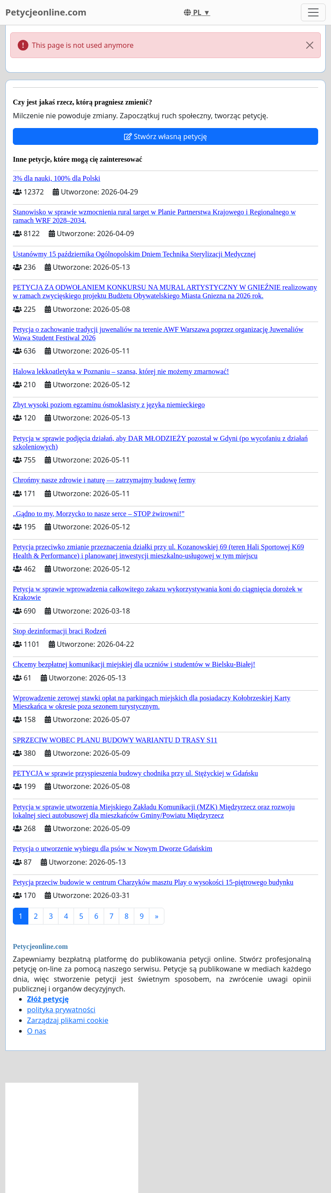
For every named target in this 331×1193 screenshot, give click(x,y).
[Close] (309, 45)
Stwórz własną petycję (165, 136)
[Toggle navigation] (313, 12)
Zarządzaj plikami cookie (67, 1020)
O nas (36, 1031)
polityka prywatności (61, 1009)
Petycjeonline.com (45, 12)
